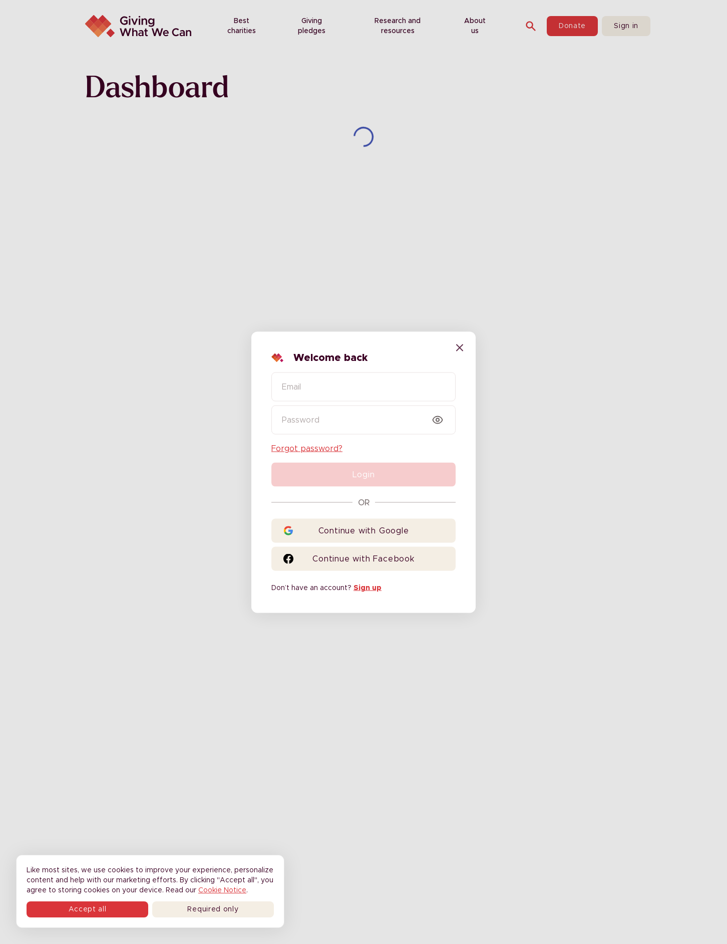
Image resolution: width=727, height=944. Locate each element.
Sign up (367, 587)
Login (363, 474)
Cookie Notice (222, 890)
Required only (212, 909)
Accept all (88, 909)
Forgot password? (306, 448)
